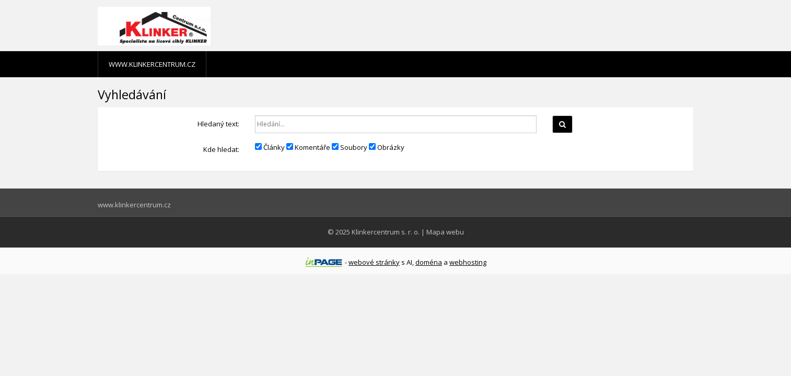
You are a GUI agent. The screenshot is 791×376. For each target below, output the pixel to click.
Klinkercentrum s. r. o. (386, 232)
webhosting (467, 262)
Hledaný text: (218, 123)
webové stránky (374, 262)
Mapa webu (445, 232)
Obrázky (386, 147)
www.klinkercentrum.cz (152, 64)
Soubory (349, 147)
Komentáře (308, 147)
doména (428, 262)
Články (270, 147)
